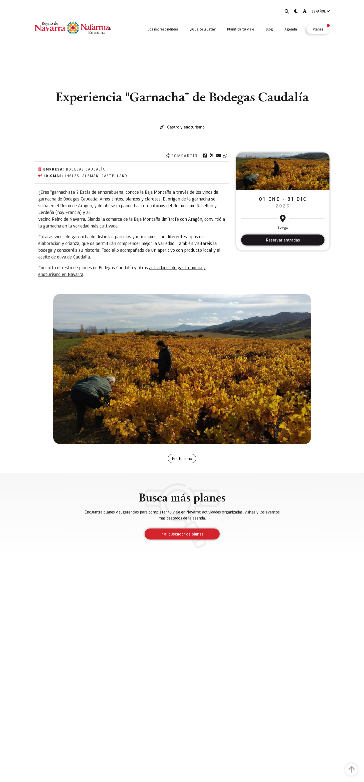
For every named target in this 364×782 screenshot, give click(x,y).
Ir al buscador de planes (182, 533)
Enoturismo (182, 458)
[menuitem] (163, 29)
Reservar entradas (283, 239)
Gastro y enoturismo (186, 127)
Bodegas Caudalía (85, 169)
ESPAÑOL (321, 11)
